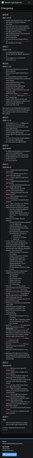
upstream (5, 429)
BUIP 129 (18, 123)
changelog (10, 450)
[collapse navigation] (29, 2)
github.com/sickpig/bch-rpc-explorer (12, 443)
